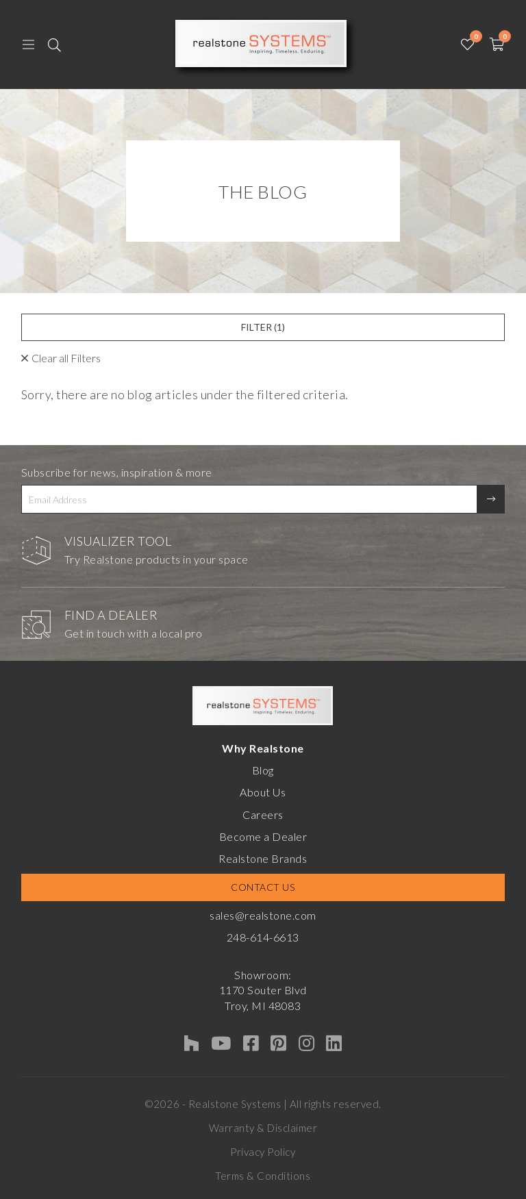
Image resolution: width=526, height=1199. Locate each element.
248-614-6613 (263, 937)
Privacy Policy (262, 1152)
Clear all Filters (66, 357)
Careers (263, 814)
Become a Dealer (263, 836)
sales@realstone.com (263, 915)
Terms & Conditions (262, 1176)
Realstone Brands (262, 858)
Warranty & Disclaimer (263, 1128)
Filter (263, 327)
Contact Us (263, 887)
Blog (263, 770)
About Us (263, 791)
